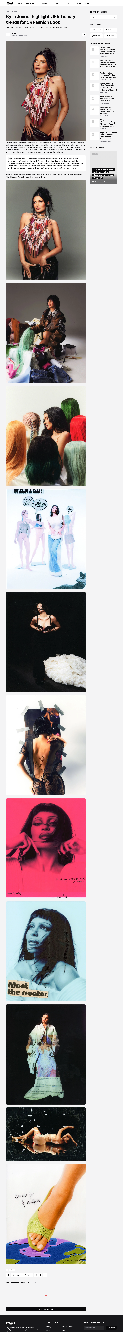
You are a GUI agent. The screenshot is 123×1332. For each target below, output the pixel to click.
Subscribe (111, 1328)
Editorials (14, 11)
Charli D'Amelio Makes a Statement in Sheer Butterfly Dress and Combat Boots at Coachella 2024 (108, 51)
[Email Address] (94, 1328)
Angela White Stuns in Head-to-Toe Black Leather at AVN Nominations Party (108, 136)
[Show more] (45, 1275)
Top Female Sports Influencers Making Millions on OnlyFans (108, 75)
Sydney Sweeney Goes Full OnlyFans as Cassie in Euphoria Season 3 (108, 110)
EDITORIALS (43, 3)
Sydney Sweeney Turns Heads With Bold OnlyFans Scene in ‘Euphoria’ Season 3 (108, 87)
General (47, 1330)
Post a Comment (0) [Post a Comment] (46, 1309)
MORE (87, 3)
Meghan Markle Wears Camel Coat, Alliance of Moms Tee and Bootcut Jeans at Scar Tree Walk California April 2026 (108, 123)
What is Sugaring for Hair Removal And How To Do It (108, 98)
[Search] (115, 3)
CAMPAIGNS (30, 3)
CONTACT (79, 3)
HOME (20, 3)
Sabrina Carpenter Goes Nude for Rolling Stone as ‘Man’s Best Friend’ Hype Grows (108, 63)
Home (8, 11)
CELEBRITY (56, 3)
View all (33, 1283)
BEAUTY (67, 3)
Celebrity (48, 1327)
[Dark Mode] (111, 3)
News (64, 1330)
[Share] (84, 35)
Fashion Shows (67, 1327)
